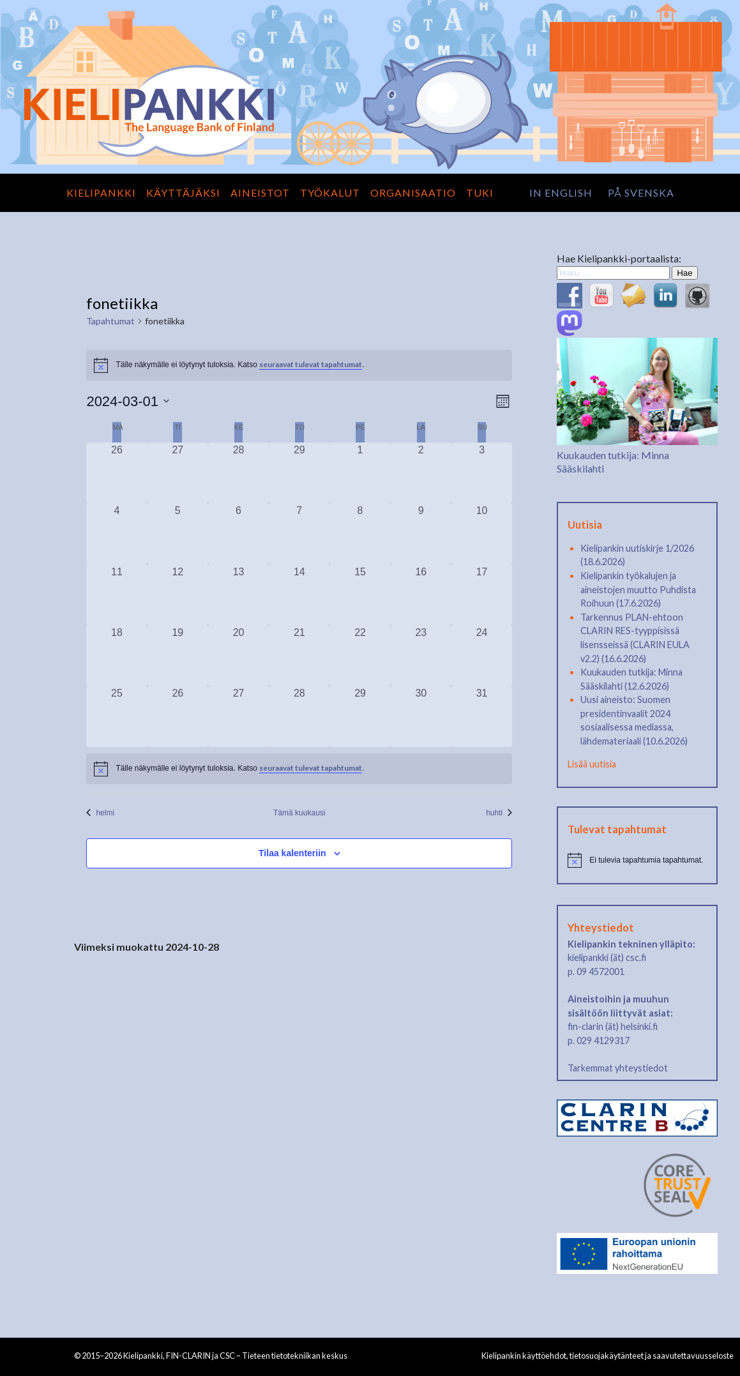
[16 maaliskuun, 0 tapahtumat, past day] (421, 594)
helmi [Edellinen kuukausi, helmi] (100, 812)
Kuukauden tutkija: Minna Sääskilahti (637, 454)
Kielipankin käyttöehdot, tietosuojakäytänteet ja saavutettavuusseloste (607, 1355)
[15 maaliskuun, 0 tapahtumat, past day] (359, 594)
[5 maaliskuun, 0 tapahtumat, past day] (177, 533)
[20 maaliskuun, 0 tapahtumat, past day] (238, 655)
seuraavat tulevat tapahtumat (310, 364)
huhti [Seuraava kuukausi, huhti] (499, 812)
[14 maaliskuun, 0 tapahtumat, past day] (299, 594)
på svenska (641, 192)
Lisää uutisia (592, 764)
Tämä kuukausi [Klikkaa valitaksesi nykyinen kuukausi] (299, 812)
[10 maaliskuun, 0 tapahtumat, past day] (481, 533)
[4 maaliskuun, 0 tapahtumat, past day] (116, 533)
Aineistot (260, 192)
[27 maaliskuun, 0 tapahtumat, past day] (238, 716)
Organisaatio (413, 192)
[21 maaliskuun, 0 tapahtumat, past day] (299, 655)
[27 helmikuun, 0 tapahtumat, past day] (177, 472)
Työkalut (330, 192)
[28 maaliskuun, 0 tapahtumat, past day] (299, 716)
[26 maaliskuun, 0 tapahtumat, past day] (177, 716)
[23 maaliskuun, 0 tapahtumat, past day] (421, 655)
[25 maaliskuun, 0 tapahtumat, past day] (116, 716)
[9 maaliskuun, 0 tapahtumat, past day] (421, 533)
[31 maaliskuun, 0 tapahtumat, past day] (481, 716)
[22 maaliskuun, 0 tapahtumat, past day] (359, 655)
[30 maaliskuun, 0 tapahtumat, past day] (421, 716)
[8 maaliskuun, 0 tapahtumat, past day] (359, 533)
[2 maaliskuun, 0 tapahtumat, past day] (421, 472)
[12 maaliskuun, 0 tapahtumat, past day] (177, 594)
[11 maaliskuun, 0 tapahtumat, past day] (116, 594)
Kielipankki (101, 192)
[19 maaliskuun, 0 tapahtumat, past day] (177, 655)
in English (561, 192)
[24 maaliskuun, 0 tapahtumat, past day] (481, 655)
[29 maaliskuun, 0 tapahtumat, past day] (359, 716)
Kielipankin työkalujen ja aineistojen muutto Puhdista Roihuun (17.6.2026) (638, 589)
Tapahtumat (110, 320)
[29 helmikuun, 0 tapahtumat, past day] (299, 472)
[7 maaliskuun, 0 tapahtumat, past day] (299, 533)
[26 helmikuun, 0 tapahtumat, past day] (116, 472)
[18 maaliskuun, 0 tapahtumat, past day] (116, 655)
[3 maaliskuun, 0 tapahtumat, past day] (481, 472)
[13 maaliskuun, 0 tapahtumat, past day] (238, 594)
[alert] (299, 768)
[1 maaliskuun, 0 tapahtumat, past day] (359, 472)
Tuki (480, 192)
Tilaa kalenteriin (292, 853)
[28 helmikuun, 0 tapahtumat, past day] (238, 472)
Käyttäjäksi (183, 192)
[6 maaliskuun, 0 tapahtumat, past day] (238, 533)
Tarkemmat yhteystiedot (618, 1067)
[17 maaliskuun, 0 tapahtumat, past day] (481, 594)
